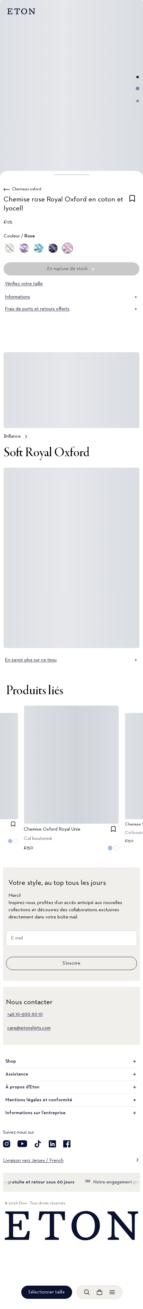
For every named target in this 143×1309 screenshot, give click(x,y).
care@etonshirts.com (29, 1028)
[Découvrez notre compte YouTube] (22, 1144)
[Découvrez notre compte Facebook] (66, 1143)
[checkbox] (132, 205)
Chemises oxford (26, 189)
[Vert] (38, 248)
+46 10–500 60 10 (25, 1014)
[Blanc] (9, 248)
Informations (71, 297)
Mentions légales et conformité (71, 1100)
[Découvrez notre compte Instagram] (6, 1143)
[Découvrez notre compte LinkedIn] (52, 1143)
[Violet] (24, 248)
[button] (71, 174)
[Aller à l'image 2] (137, 88)
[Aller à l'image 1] (137, 77)
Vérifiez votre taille (24, 283)
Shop (71, 1061)
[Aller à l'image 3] (137, 101)
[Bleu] (53, 248)
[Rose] (67, 248)
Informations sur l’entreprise (71, 1113)
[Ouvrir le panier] (99, 1292)
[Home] (71, 1226)
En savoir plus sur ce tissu (71, 660)
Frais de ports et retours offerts (71, 309)
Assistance (71, 1074)
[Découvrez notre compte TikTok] (38, 1143)
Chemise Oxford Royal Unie (52, 829)
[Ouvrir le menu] (112, 1292)
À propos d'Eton (71, 1087)
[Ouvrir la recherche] (86, 1292)
